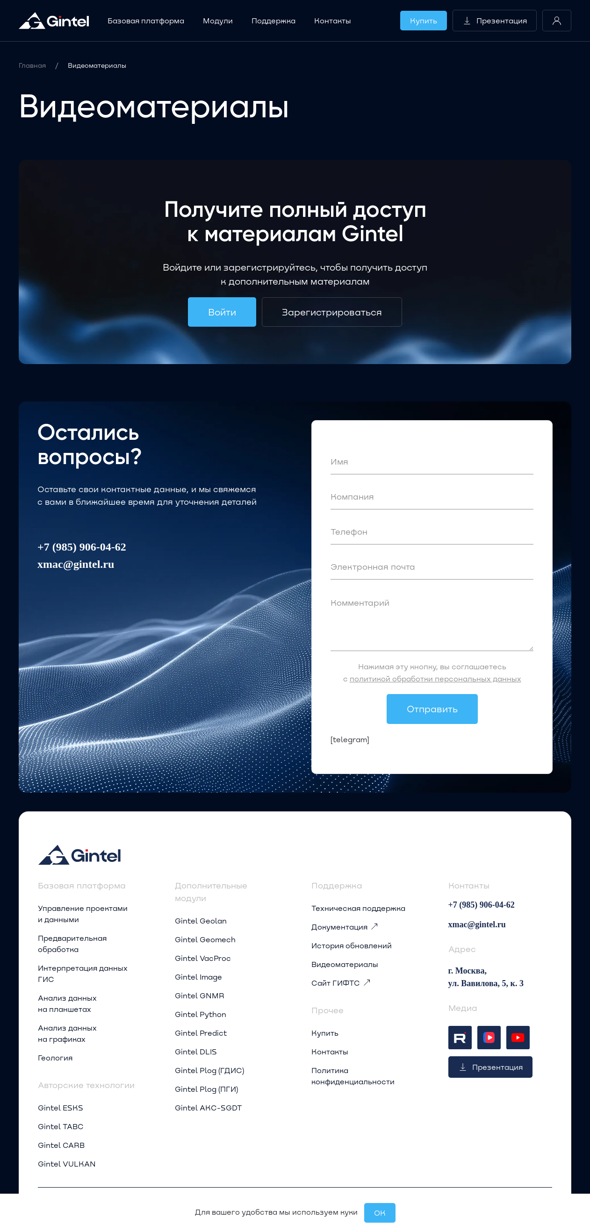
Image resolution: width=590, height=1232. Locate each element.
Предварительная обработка (72, 943)
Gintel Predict (201, 1032)
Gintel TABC (61, 1126)
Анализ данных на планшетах (67, 1003)
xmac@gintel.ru (75, 564)
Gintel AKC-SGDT (208, 1107)
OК (380, 1212)
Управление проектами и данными (83, 913)
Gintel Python (200, 1014)
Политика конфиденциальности (353, 1076)
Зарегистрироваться (332, 311)
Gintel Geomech (205, 939)
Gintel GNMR (199, 995)
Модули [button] (218, 20)
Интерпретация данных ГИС (83, 973)
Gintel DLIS (196, 1051)
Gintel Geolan (201, 920)
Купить (423, 20)
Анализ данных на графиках (67, 1033)
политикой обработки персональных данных (435, 678)
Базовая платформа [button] (146, 20)
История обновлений (351, 945)
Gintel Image (198, 976)
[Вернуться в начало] (54, 20)
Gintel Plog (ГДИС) (209, 1070)
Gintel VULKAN (67, 1163)
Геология (55, 1057)
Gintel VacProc (203, 957)
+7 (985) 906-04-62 (81, 547)
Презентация (494, 20)
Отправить (432, 708)
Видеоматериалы (344, 964)
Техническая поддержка (358, 907)
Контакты (332, 20)
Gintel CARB (61, 1144)
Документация (345, 926)
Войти (222, 311)
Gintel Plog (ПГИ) (206, 1088)
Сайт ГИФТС (341, 983)
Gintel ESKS (60, 1107)
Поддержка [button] (273, 20)
